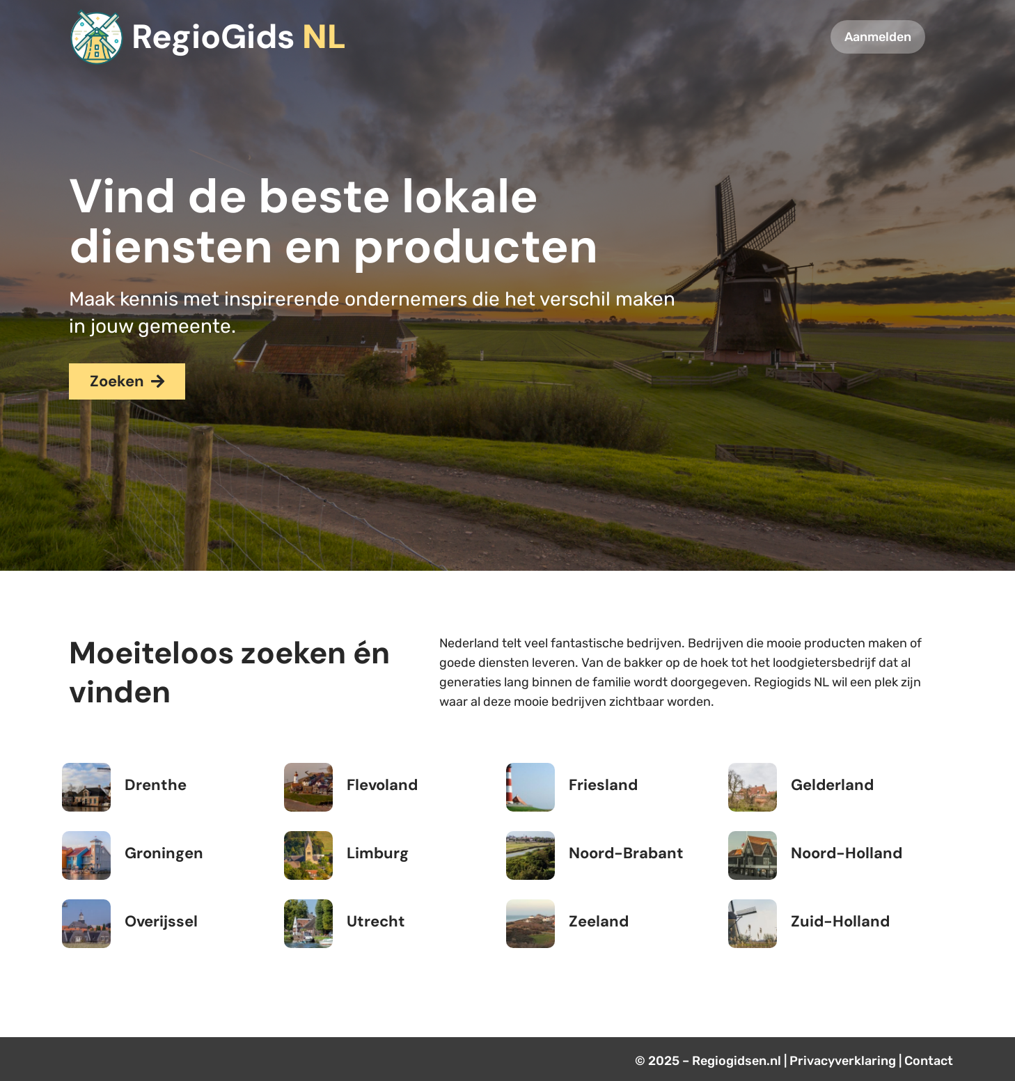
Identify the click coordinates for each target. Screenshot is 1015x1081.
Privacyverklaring (842, 1060)
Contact (928, 1060)
